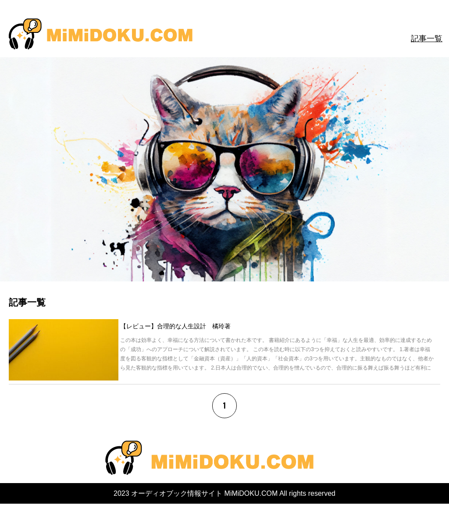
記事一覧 (426, 38)
